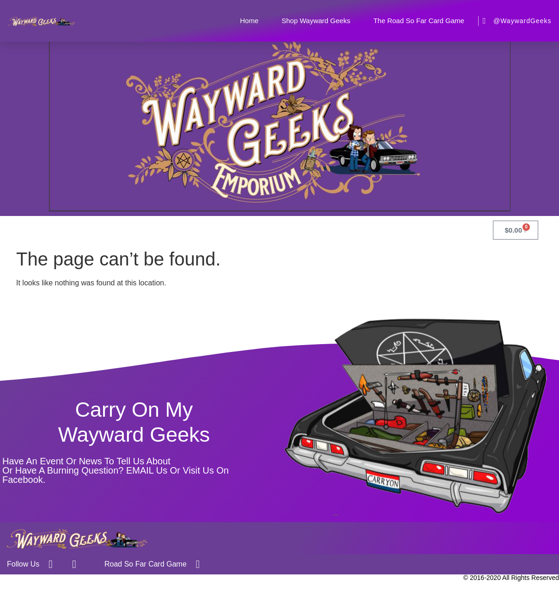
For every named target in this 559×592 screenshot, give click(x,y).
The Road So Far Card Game (418, 21)
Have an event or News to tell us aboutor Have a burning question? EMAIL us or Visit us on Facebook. (115, 470)
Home (249, 21)
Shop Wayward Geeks (315, 21)
